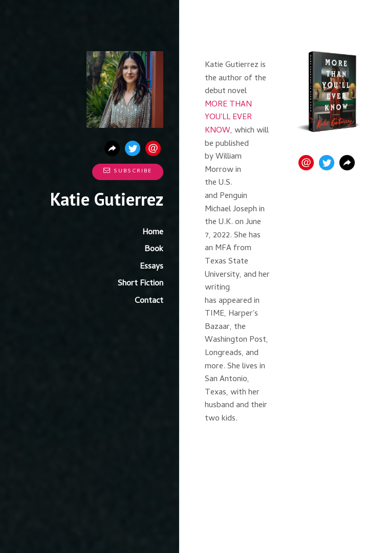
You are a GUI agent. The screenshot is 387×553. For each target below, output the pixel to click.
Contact (149, 301)
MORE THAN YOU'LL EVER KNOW (228, 118)
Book (153, 249)
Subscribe (127, 171)
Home (152, 232)
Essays (151, 267)
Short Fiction (140, 284)
